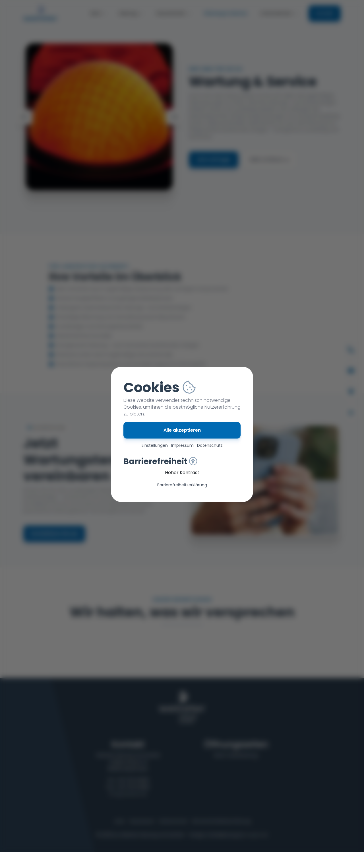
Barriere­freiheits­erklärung (182, 485)
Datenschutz (210, 445)
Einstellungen (155, 445)
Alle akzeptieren (182, 430)
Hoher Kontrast (182, 472)
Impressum (182, 445)
